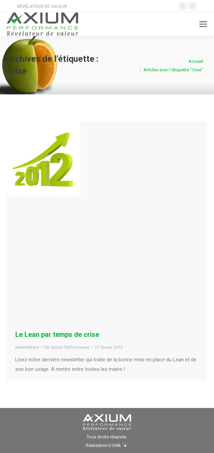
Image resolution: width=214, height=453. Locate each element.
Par (66, 347)
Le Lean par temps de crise (57, 334)
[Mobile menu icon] (203, 24)
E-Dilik (115, 445)
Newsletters (27, 347)
